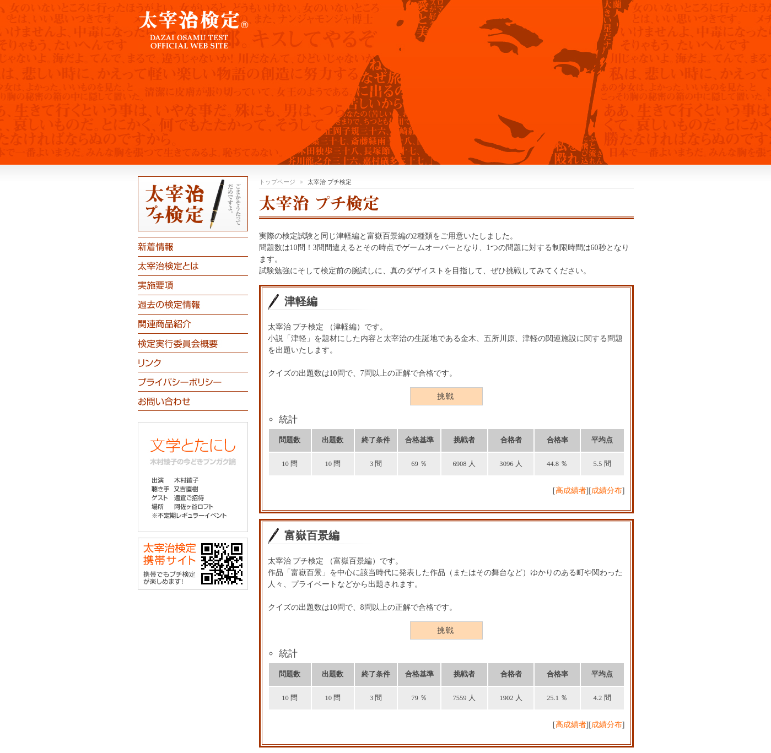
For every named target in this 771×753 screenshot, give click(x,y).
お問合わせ (193, 400)
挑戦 (446, 396)
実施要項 (193, 285)
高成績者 (571, 490)
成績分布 (606, 490)
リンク (193, 362)
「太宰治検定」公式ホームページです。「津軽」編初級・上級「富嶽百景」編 (386, 82)
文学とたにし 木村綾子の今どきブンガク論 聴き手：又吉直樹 (193, 477)
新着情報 (193, 246)
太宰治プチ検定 (193, 203)
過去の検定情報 (193, 304)
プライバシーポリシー (193, 381)
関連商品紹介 (193, 323)
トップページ (277, 181)
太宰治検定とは (193, 265)
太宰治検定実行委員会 (193, 343)
